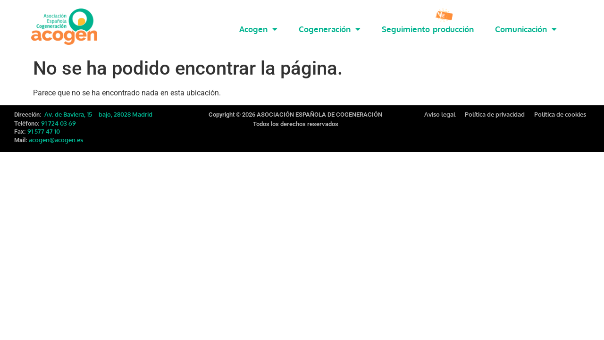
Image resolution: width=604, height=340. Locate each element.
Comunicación (526, 29)
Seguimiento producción (428, 29)
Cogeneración (330, 29)
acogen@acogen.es (56, 133)
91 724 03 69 (58, 117)
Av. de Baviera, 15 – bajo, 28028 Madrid (97, 108)
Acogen (258, 29)
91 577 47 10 (43, 125)
